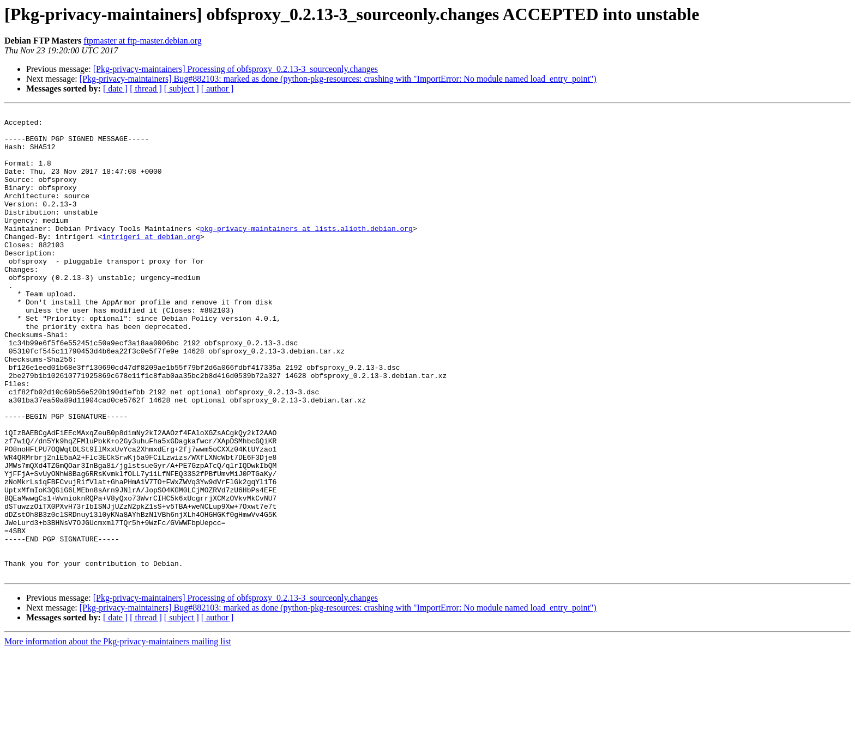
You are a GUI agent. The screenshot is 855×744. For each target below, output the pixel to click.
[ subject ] (181, 88)
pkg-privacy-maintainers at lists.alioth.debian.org (306, 253)
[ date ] (115, 88)
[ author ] (217, 88)
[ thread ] (146, 88)
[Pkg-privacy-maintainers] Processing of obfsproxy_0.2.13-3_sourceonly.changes (235, 69)
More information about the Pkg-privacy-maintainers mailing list (117, 734)
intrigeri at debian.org (151, 262)
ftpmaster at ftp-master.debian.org (142, 40)
